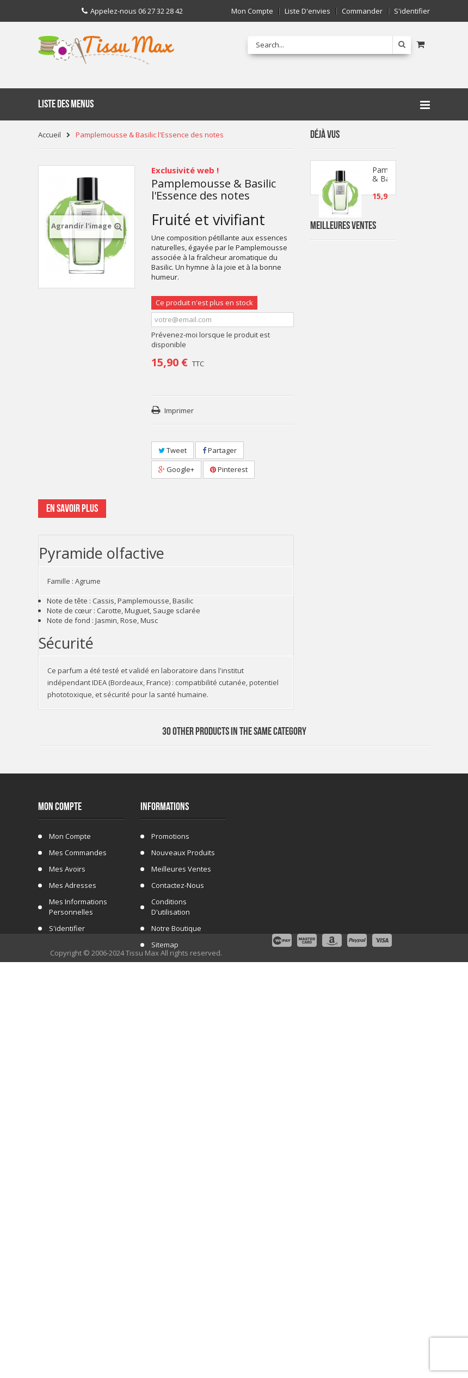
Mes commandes (78, 1218)
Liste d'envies (307, 11)
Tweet (172, 450)
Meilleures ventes (181, 1235)
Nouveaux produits (183, 1218)
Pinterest (229, 469)
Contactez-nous (177, 1251)
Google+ (176, 469)
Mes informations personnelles (78, 1272)
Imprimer (179, 410)
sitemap (164, 1310)
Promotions (170, 1202)
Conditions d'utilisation (170, 1272)
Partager (219, 450)
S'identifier (412, 11)
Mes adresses (72, 1251)
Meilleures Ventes (343, 259)
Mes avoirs (67, 1235)
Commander (362, 11)
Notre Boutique (176, 1294)
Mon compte (252, 11)
